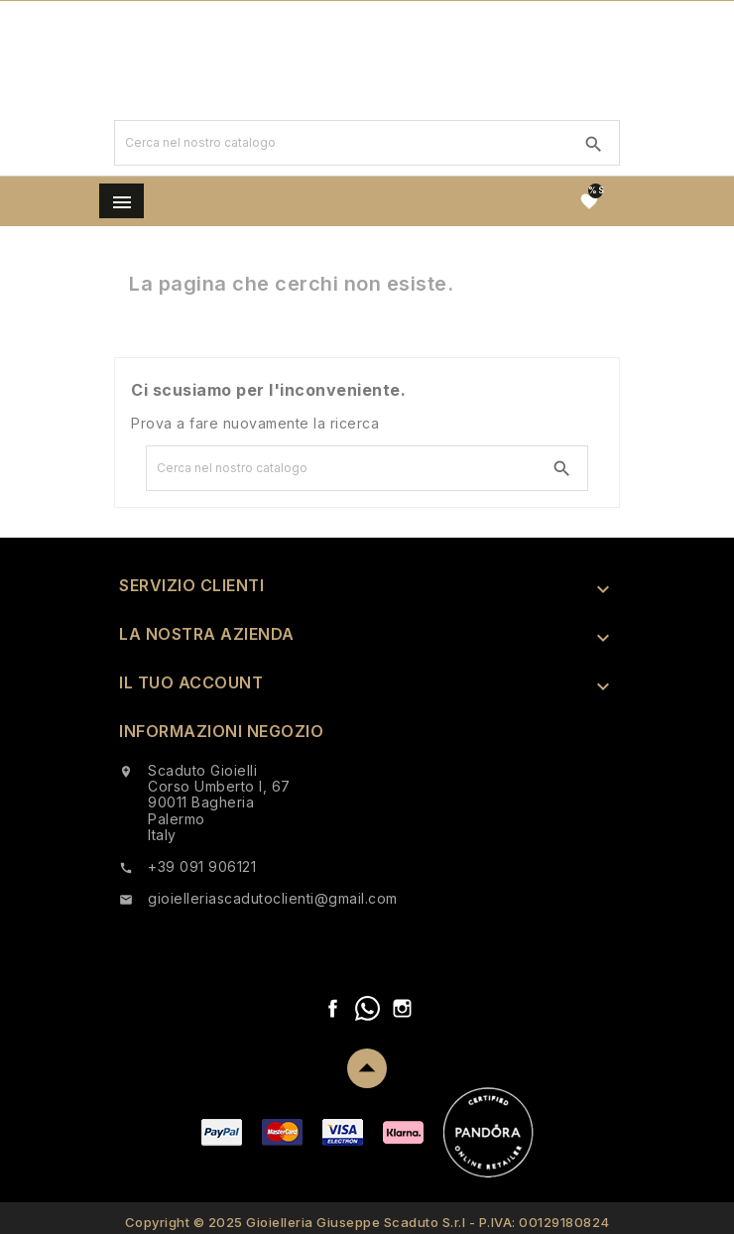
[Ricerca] (341, 143)
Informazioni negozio (221, 731)
